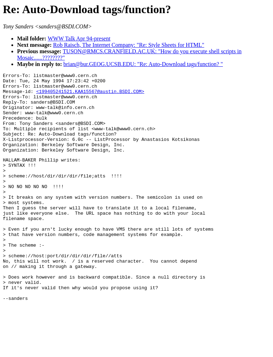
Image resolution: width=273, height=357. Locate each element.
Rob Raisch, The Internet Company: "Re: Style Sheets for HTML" (128, 45)
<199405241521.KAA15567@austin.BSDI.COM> (90, 95)
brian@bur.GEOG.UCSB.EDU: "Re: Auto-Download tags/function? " (143, 64)
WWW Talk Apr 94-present (79, 38)
